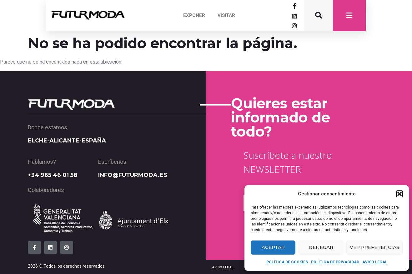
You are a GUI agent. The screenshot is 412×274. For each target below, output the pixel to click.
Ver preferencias (374, 247)
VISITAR (226, 15)
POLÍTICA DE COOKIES (287, 262)
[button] (399, 194)
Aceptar (273, 247)
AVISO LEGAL (374, 262)
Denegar (321, 247)
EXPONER (194, 15)
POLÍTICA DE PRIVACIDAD (335, 262)
